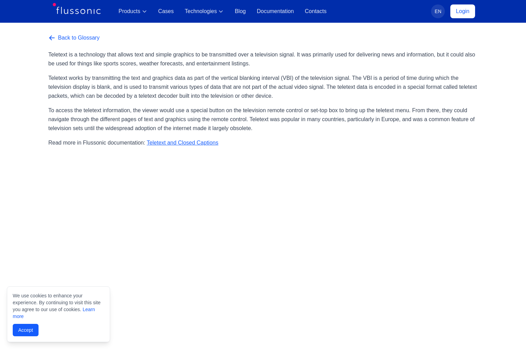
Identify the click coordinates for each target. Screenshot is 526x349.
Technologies (204, 11)
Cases (166, 11)
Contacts (315, 11)
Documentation (275, 11)
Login (462, 11)
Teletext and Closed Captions (182, 143)
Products (133, 11)
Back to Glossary (74, 37)
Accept (25, 330)
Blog (240, 11)
